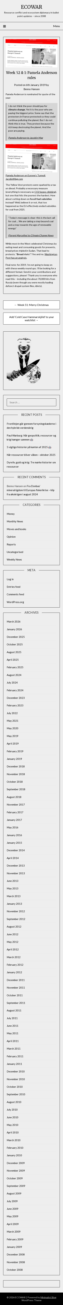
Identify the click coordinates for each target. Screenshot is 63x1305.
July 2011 (12, 1018)
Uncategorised (15, 551)
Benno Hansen (32, 89)
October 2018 (15, 781)
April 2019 (13, 743)
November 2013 (16, 873)
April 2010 (13, 1132)
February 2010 (15, 1147)
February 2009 (15, 1239)
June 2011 (12, 1025)
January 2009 (14, 1246)
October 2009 (15, 1178)
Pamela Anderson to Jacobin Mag (25, 137)
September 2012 (16, 918)
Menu (56, 26)
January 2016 (14, 835)
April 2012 (13, 949)
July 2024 (12, 682)
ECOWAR (31, 7)
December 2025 (16, 636)
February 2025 (15, 667)
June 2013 (12, 880)
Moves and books (16, 529)
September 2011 (16, 1002)
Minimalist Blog (48, 1297)
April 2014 (13, 857)
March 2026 (13, 621)
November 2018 (16, 774)
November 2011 (16, 987)
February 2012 (15, 964)
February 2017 (15, 812)
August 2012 (14, 926)
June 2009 (12, 1208)
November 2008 (16, 1262)
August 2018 (14, 796)
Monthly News (15, 521)
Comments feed (15, 594)
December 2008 (16, 1254)
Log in (10, 579)
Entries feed (13, 586)
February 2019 (15, 751)
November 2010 (16, 1079)
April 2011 (13, 1040)
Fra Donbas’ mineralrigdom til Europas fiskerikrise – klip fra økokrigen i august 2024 (30, 490)
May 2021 (12, 720)
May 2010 (12, 1124)
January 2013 (14, 903)
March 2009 (13, 1231)
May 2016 (12, 827)
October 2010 (15, 1086)
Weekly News (14, 559)
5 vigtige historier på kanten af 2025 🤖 (29, 447)
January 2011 (14, 1063)
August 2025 (14, 652)
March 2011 (13, 1048)
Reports (11, 544)
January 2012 (14, 972)
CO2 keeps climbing (44, 191)
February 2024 (15, 690)
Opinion (11, 536)
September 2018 (16, 789)
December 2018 (16, 766)
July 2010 (12, 1109)
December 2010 (16, 1071)
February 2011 (15, 1056)
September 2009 (16, 1185)
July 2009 (12, 1201)
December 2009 (16, 1163)
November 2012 (16, 911)
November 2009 (16, 1170)
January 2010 (14, 1155)
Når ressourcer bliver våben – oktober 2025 (31, 454)
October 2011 (15, 995)
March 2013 (13, 896)
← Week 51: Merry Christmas (31, 304)
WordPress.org (15, 602)
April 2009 (13, 1224)
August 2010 (14, 1101)
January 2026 (14, 629)
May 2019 (12, 735)
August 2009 (14, 1193)
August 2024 (14, 674)
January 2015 (14, 842)
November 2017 (16, 804)
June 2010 (12, 1117)
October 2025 (15, 644)
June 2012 (12, 934)
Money (11, 513)
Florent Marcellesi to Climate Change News (30, 235)
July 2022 (12, 713)
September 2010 (16, 1094)
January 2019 (14, 758)
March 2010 (13, 1140)
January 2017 (14, 819)
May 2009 (12, 1216)
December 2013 (16, 865)
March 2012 (13, 957)
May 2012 (12, 941)
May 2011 (12, 1033)
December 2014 (16, 850)
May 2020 (12, 728)
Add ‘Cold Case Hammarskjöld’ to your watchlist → (31, 318)
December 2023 (16, 697)
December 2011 (16, 979)
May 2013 (12, 888)
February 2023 (15, 705)
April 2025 (13, 659)
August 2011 (14, 1010)
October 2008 (15, 1269)
